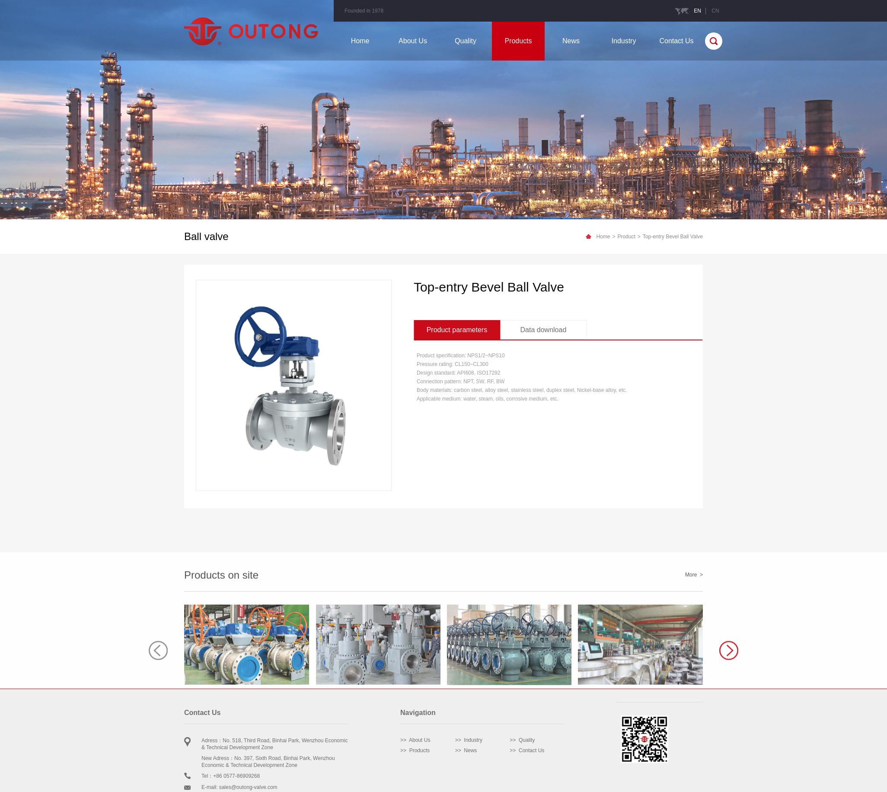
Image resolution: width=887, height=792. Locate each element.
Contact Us (676, 41)
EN (697, 11)
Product (626, 237)
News (571, 41)
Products (518, 41)
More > (694, 651)
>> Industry (468, 740)
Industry (624, 41)
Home (360, 41)
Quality (465, 41)
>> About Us (415, 740)
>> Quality (522, 740)
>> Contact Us (527, 750)
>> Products (415, 750)
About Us (413, 41)
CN (715, 11)
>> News (466, 750)
